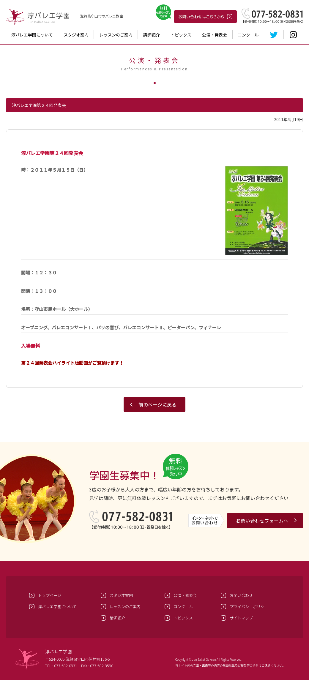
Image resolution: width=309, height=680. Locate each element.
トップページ (49, 595)
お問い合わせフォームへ (262, 520)
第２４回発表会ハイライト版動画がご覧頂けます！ (72, 363)
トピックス (181, 35)
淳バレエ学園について (32, 35)
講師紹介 (151, 35)
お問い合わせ (241, 595)
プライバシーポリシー (249, 606)
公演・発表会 (214, 35)
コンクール (248, 35)
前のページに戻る (157, 404)
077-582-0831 (65, 665)
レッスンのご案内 (116, 35)
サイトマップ (241, 618)
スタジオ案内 (76, 35)
